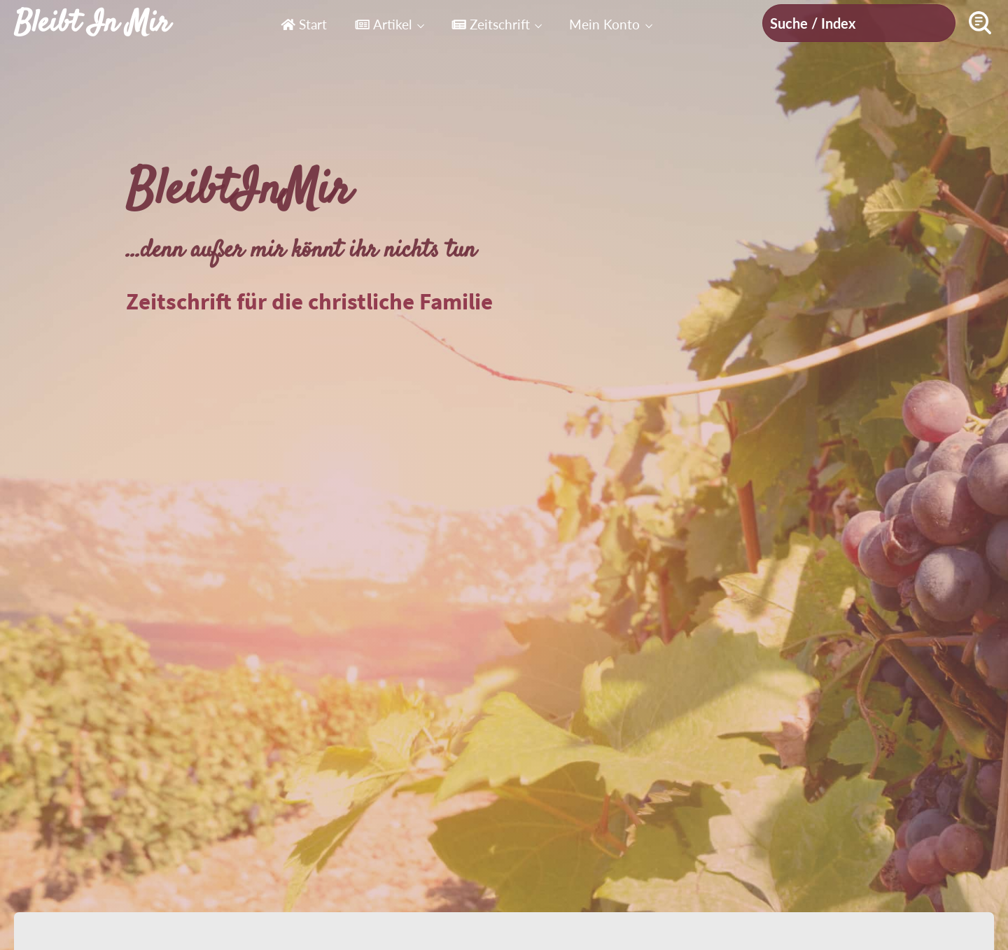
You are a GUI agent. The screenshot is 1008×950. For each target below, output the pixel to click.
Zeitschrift (490, 24)
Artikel (383, 24)
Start (304, 24)
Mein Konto (604, 24)
